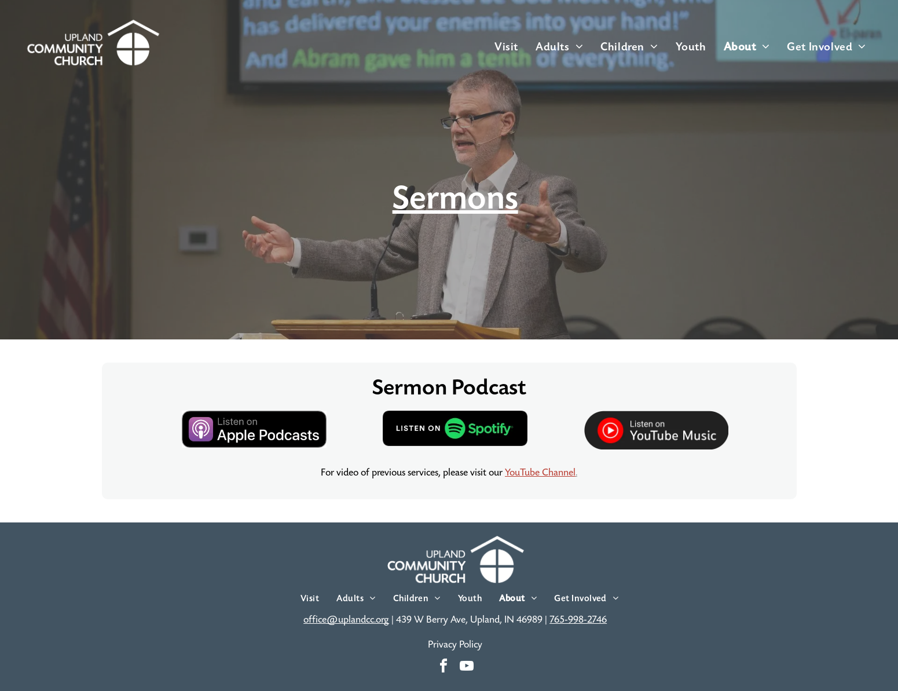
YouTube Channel (540, 472)
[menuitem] (506, 47)
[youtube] (466, 667)
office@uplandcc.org (346, 620)
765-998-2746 (578, 620)
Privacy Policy (455, 644)
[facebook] (443, 667)
